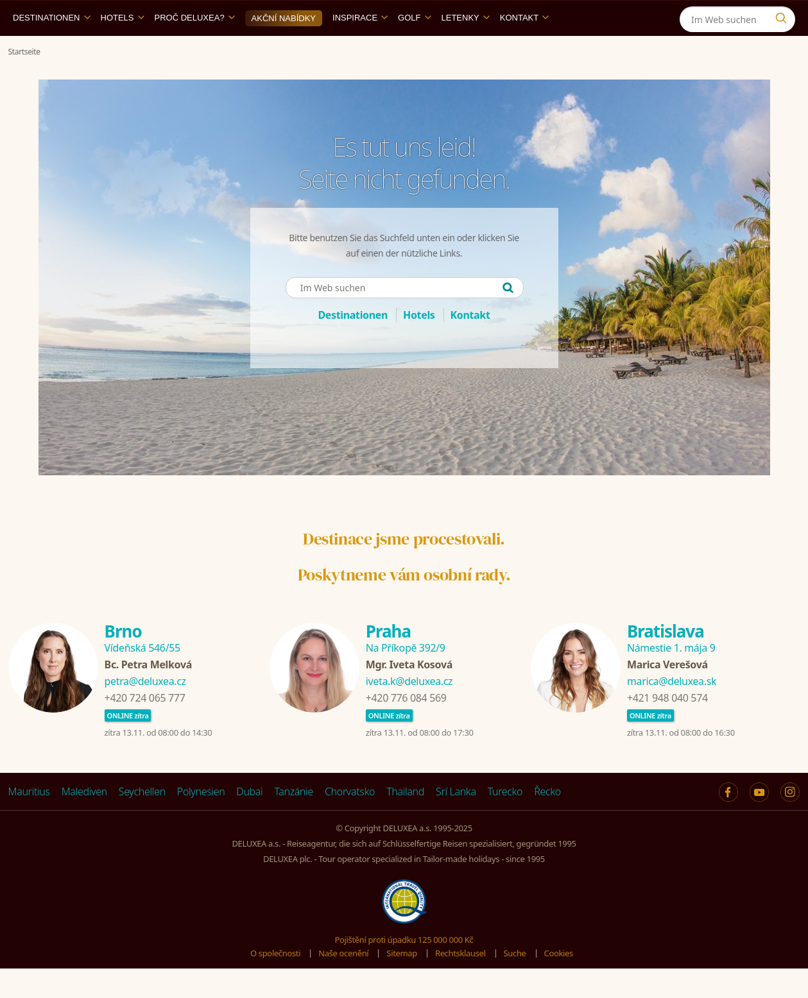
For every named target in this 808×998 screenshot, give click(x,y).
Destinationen (51, 47)
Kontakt (524, 47)
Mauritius (29, 821)
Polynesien (201, 821)
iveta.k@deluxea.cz (409, 711)
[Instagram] (784, 15)
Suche (515, 982)
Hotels (122, 47)
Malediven (84, 821)
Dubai (249, 821)
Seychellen (142, 821)
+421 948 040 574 (667, 727)
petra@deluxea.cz (145, 711)
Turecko (505, 821)
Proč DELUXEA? (195, 47)
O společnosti (275, 982)
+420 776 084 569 (406, 727)
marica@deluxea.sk (671, 711)
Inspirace (360, 47)
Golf (414, 47)
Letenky (466, 47)
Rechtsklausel (460, 982)
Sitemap (401, 982)
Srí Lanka (456, 821)
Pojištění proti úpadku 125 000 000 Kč (404, 969)
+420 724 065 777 (145, 727)
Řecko (547, 821)
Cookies (558, 982)
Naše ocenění (343, 982)
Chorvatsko (350, 821)
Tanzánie (293, 821)
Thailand (405, 821)
